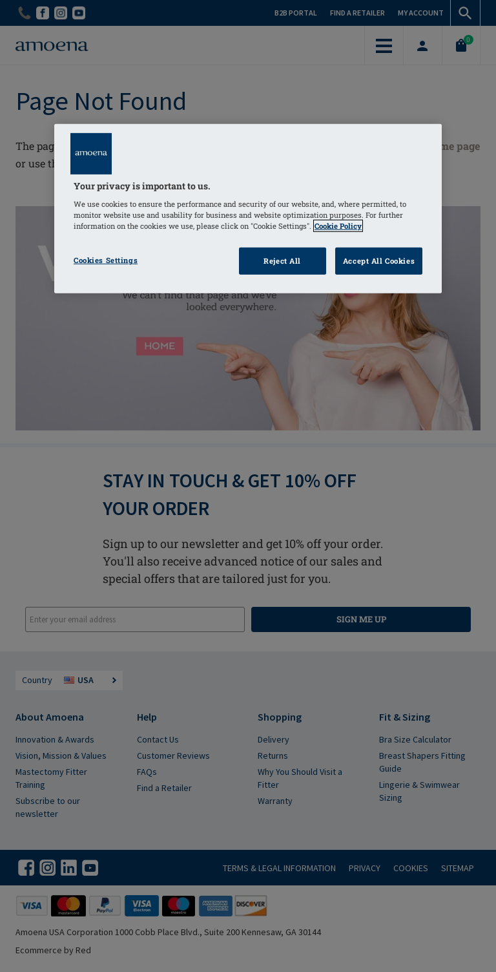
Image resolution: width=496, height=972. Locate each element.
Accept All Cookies (379, 261)
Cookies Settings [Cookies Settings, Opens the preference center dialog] (106, 260)
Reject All (282, 261)
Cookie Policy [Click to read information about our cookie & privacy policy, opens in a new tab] (338, 226)
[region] (248, 208)
